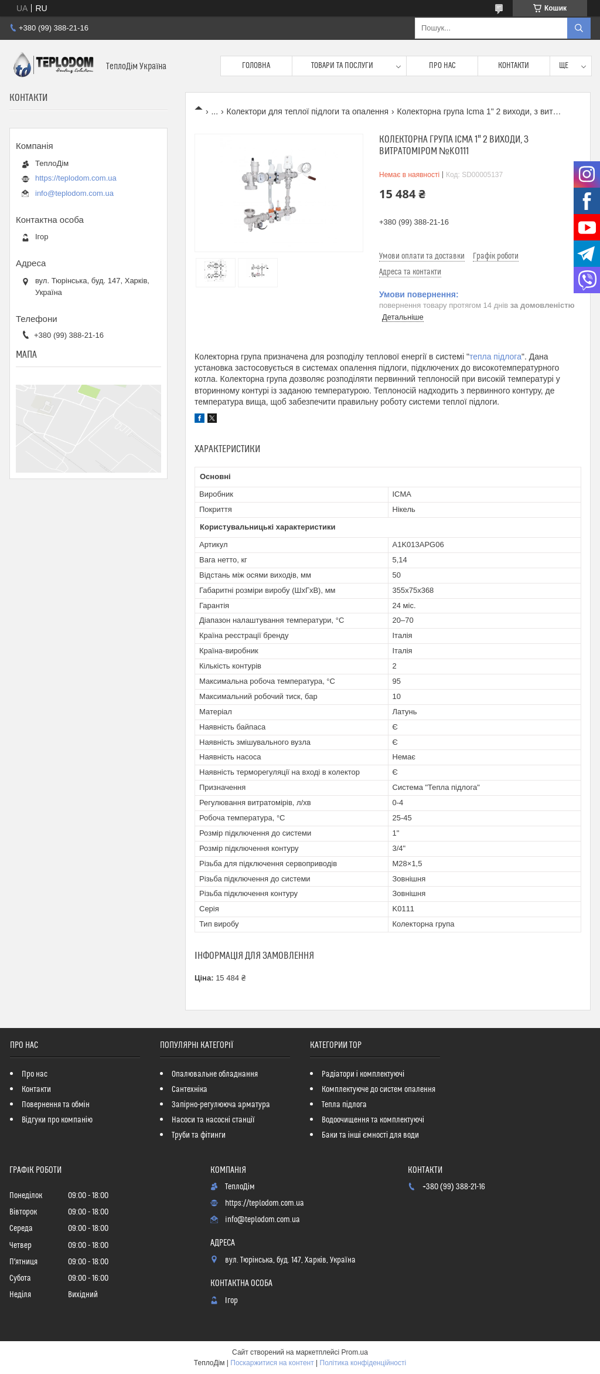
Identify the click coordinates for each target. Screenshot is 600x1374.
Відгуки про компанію (57, 1120)
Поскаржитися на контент (271, 1363)
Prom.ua (355, 1352)
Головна (256, 65)
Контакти (513, 65)
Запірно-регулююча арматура (221, 1105)
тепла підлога (495, 356)
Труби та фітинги (199, 1135)
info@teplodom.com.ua (74, 193)
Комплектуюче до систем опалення (378, 1089)
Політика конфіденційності (363, 1363)
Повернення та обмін (56, 1105)
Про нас (442, 65)
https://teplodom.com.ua (76, 178)
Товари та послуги (342, 65)
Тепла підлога (344, 1105)
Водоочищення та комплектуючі (373, 1120)
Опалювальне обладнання (215, 1074)
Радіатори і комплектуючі (363, 1074)
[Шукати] (579, 28)
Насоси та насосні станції (213, 1120)
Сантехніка (189, 1089)
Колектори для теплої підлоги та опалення (308, 111)
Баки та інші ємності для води (370, 1135)
